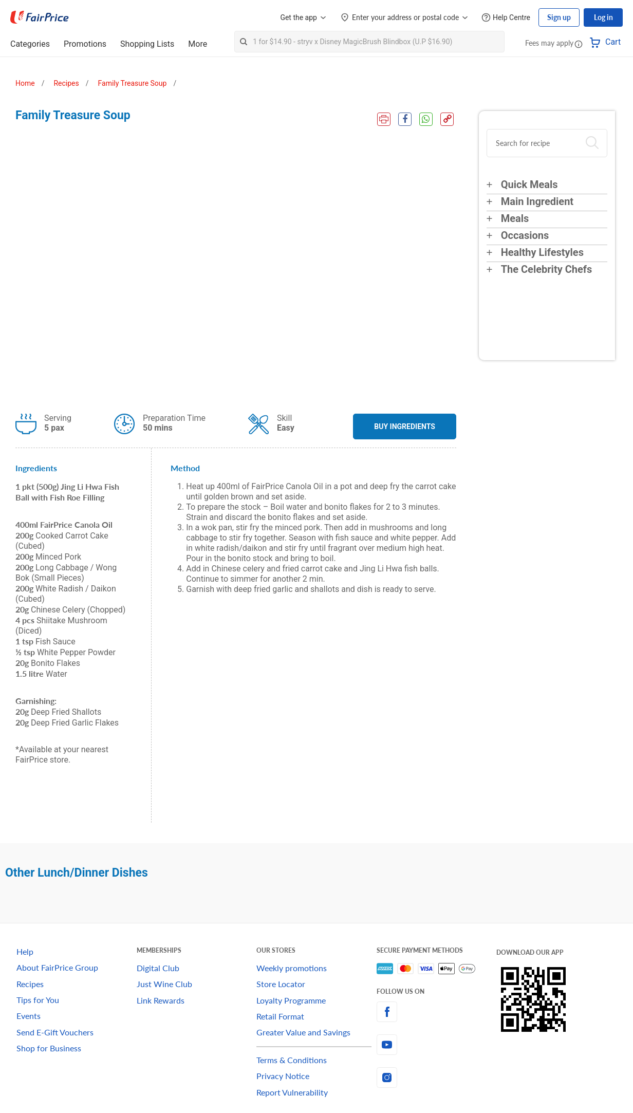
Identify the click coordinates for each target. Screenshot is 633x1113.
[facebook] (437, 1011)
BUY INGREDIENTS (404, 426)
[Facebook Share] (405, 119)
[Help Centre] (505, 18)
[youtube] (437, 1044)
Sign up (559, 17)
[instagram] (437, 1077)
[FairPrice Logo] (39, 17)
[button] (578, 44)
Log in (603, 17)
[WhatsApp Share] (426, 119)
